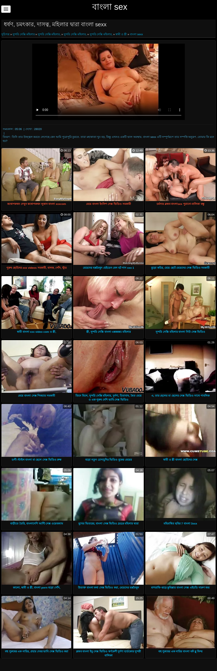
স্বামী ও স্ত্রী (121, 34)
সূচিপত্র (5, 34)
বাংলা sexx (136, 34)
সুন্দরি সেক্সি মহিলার (24, 34)
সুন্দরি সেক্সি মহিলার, (49, 34)
